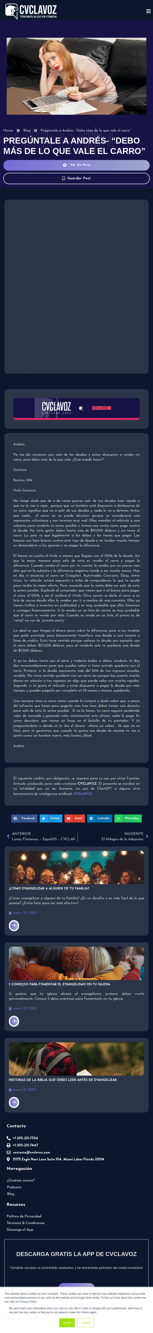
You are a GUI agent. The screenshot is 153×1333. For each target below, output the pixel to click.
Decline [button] (85, 1322)
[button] (24, 818)
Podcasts (14, 1187)
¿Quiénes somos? (21, 1180)
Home (8, 130)
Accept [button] (67, 1322)
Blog (26, 130)
